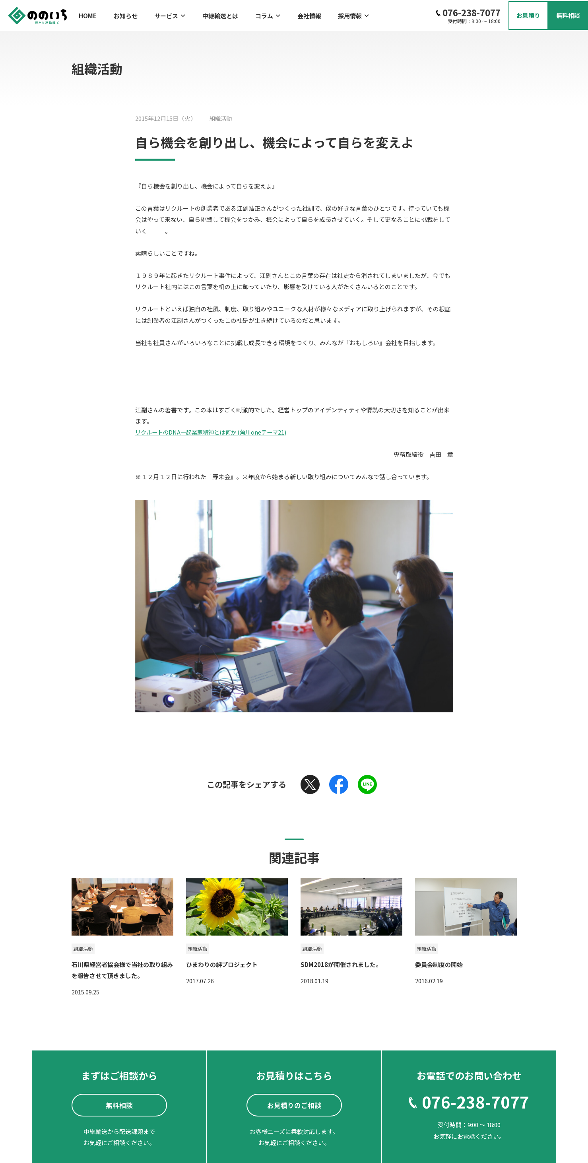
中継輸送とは (205, 14)
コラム (247, 14)
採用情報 (323, 14)
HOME (88, 14)
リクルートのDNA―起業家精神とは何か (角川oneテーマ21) (215, 429)
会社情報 (284, 14)
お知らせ (120, 14)
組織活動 (221, 116)
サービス (159, 14)
